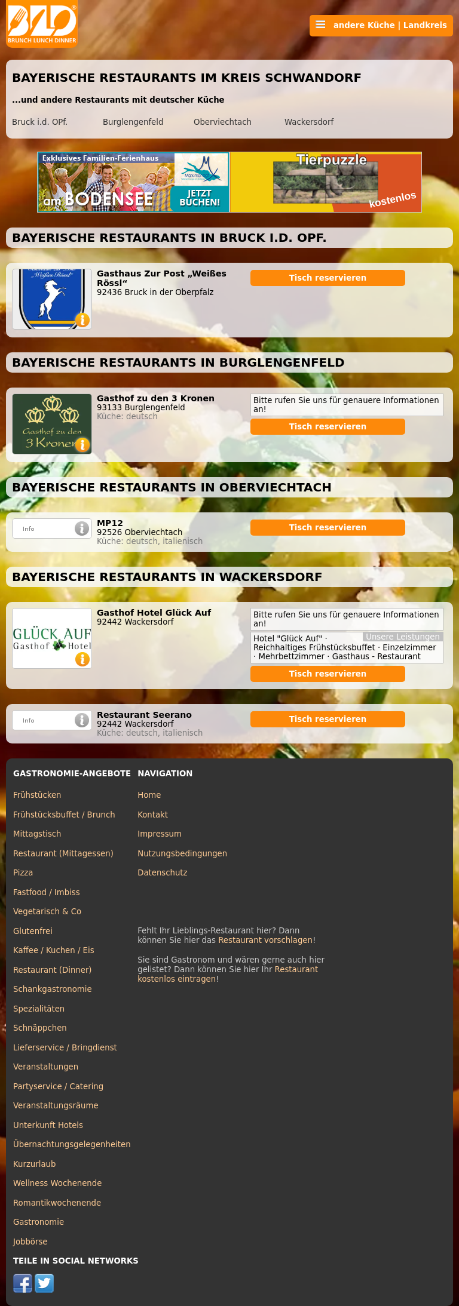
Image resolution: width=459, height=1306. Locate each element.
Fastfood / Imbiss (46, 892)
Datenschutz (162, 872)
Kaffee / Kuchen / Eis (53, 950)
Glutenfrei (33, 931)
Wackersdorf (308, 122)
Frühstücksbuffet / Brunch (64, 814)
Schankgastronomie (52, 989)
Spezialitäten (39, 1008)
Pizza (23, 872)
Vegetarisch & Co (47, 911)
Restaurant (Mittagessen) (63, 853)
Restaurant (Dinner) (52, 970)
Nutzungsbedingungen (182, 853)
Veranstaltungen (45, 1066)
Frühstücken (37, 795)
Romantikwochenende (57, 1203)
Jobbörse (30, 1241)
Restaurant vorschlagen (265, 940)
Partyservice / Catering (58, 1086)
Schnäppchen (40, 1028)
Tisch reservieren (328, 278)
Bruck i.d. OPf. (40, 122)
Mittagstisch (37, 833)
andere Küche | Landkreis (381, 25)
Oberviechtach (223, 122)
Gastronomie (38, 1222)
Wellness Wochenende (57, 1183)
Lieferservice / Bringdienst (65, 1047)
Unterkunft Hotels (48, 1125)
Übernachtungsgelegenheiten (72, 1144)
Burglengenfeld (133, 122)
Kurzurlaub (34, 1164)
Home (149, 795)
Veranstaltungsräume (56, 1105)
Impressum (159, 833)
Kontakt (152, 814)
